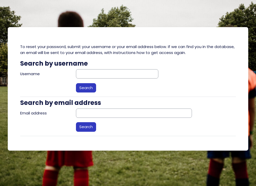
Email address (33, 113)
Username (30, 73)
